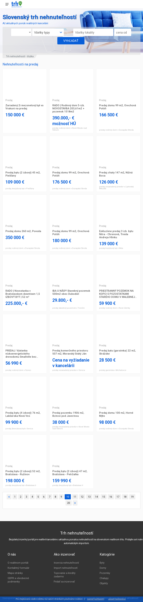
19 (132, 496)
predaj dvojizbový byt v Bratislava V (67, 485)
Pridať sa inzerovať (64, 581)
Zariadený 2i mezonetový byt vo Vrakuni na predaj (24, 107)
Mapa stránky (15, 573)
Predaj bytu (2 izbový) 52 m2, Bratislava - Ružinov (22, 473)
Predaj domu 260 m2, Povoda (23, 231)
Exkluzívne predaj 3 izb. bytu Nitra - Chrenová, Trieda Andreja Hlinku (116, 234)
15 (103, 496)
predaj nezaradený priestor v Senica (68, 370)
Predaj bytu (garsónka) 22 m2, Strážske (117, 352)
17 (118, 496)
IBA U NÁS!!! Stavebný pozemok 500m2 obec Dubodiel (71, 292)
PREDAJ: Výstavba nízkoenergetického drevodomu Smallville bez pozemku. (20, 353)
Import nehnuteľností (65, 567)
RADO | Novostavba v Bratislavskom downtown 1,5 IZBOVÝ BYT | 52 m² (22, 294)
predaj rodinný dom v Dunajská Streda (116, 130)
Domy (103, 567)
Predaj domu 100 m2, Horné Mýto (116, 414)
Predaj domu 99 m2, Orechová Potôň (117, 107)
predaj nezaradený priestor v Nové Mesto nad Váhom (70, 428)
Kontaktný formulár (18, 567)
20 (68, 502)
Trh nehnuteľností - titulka (20, 56)
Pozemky (105, 573)
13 (89, 496)
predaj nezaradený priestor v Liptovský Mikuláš (116, 188)
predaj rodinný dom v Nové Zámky (114, 308)
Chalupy (104, 578)
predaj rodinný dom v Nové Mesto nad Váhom (69, 129)
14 (96, 496)
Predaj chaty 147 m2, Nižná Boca (116, 174)
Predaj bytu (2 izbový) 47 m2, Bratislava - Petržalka (69, 473)
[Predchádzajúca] (9, 497)
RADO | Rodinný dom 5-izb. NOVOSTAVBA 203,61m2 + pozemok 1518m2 (68, 108)
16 (110, 496)
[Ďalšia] (75, 503)
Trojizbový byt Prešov (25, 82)
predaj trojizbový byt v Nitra (111, 248)
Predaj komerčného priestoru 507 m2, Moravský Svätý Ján (70, 352)
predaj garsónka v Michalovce (112, 370)
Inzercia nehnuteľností (66, 562)
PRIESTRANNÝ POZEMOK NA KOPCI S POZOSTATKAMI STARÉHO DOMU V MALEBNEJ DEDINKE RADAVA (117, 294)
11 (75, 496)
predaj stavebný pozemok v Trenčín (68, 308)
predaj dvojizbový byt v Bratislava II (20, 485)
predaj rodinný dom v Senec (18, 370)
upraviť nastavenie (117, 599)
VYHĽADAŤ (70, 40)
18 (125, 496)
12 (82, 496)
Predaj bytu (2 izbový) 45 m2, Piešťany (22, 174)
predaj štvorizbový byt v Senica (19, 429)
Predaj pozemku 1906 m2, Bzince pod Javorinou (68, 414)
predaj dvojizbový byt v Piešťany (19, 188)
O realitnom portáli (18, 562)
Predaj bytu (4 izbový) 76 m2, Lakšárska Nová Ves (22, 414)
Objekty (104, 583)
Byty (102, 562)
